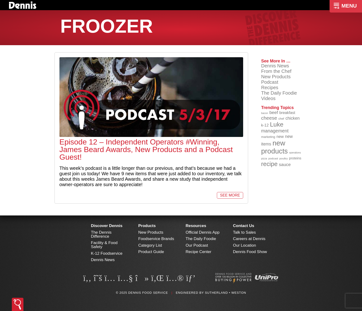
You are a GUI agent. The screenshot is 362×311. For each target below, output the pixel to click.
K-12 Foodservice (106, 253)
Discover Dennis (106, 225)
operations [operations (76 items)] (295, 152)
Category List (150, 245)
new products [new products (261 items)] (274, 147)
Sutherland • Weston (225, 292)
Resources (196, 225)
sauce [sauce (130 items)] (285, 164)
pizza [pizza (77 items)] (264, 158)
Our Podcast (197, 245)
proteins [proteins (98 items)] (295, 158)
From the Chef (276, 71)
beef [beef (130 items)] (273, 112)
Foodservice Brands (156, 239)
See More (230, 195)
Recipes (269, 87)
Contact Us (243, 225)
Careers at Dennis (249, 239)
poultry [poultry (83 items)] (283, 158)
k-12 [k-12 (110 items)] (265, 125)
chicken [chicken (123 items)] (293, 118)
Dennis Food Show (250, 252)
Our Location (244, 245)
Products (147, 225)
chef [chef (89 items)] (281, 118)
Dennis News (275, 65)
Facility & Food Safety (104, 245)
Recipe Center (198, 252)
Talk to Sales (244, 232)
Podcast (269, 82)
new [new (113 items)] (280, 136)
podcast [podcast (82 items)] (273, 158)
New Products (276, 76)
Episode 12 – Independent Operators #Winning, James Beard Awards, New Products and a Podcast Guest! (146, 149)
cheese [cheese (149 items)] (269, 118)
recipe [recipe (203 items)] (269, 164)
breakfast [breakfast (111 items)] (287, 112)
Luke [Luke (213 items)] (276, 124)
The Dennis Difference (101, 234)
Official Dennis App (202, 232)
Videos (268, 98)
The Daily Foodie (279, 93)
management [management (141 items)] (275, 130)
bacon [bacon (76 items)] (264, 113)
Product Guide (151, 252)
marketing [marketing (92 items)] (268, 137)
